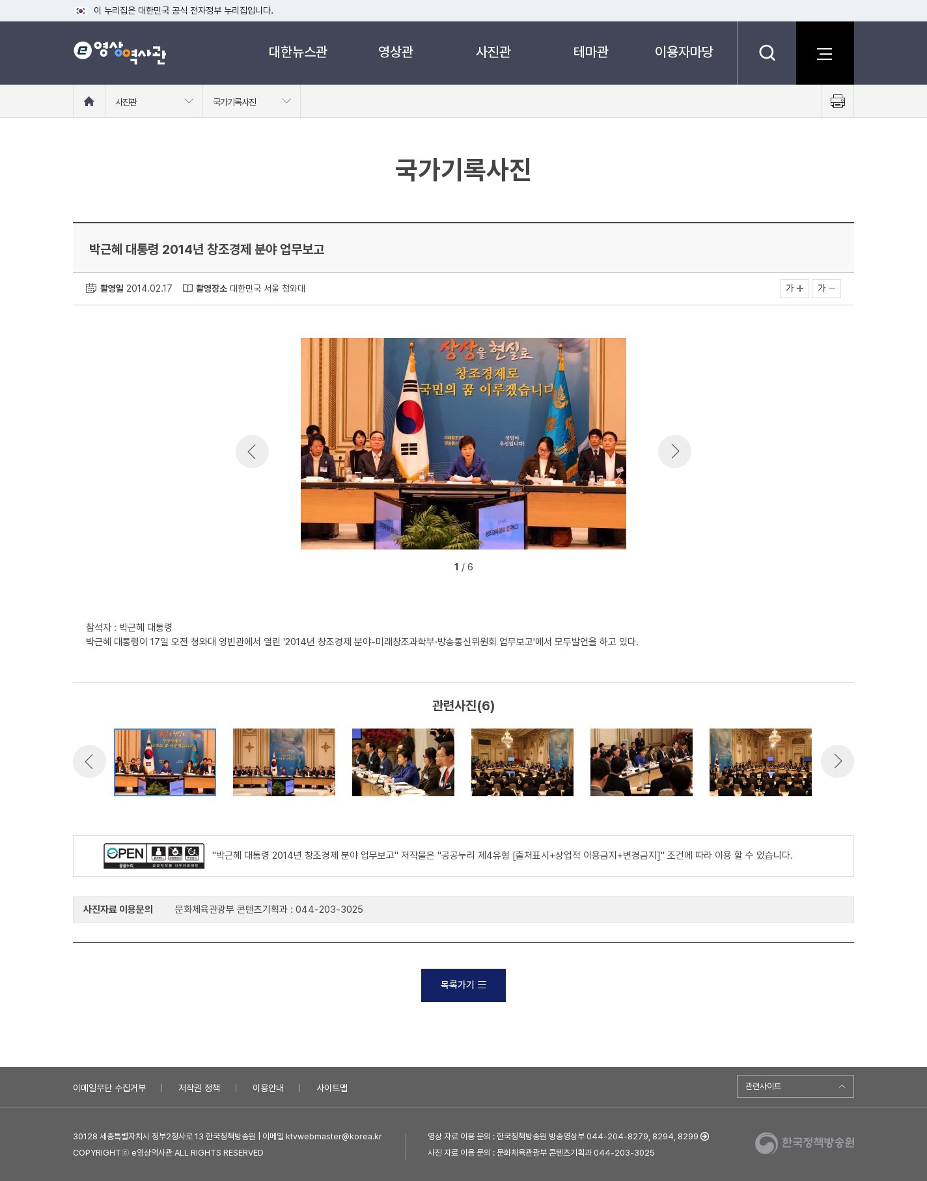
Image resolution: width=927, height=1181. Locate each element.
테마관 (591, 52)
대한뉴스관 (298, 52)
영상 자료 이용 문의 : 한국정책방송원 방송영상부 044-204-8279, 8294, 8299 (563, 1136)
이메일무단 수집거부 (109, 1088)
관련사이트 (763, 1086)
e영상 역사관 (119, 52)
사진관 (493, 52)
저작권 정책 (199, 1088)
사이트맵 (332, 1088)
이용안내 (268, 1088)
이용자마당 (684, 52)
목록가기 (463, 985)
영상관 (395, 52)
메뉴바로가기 (0, 0)
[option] (463, 446)
